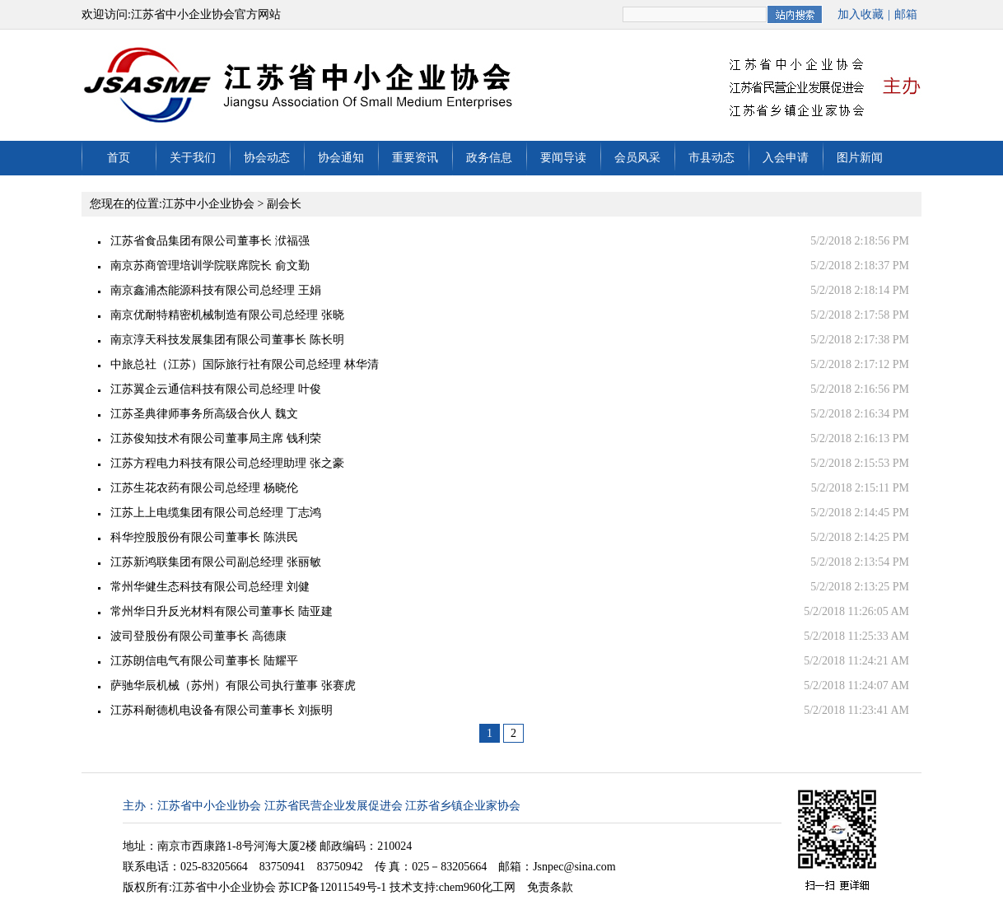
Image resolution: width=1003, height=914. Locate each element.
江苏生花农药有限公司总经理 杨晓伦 (204, 488)
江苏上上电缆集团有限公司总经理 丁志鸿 (215, 512)
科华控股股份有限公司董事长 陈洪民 (204, 537)
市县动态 (711, 158)
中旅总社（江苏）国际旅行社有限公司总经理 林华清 (244, 364)
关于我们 (193, 158)
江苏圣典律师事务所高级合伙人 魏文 (204, 414)
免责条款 (550, 887)
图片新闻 (860, 158)
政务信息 (489, 158)
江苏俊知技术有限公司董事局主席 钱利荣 (215, 438)
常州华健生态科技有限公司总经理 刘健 (210, 587)
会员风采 (637, 158)
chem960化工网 (477, 887)
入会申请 (786, 158)
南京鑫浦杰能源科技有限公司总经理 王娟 (215, 290)
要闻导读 (563, 158)
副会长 (284, 204)
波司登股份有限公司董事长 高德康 (198, 636)
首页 (118, 158)
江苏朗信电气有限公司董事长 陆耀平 (204, 661)
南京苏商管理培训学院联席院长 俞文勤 (210, 265)
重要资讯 (415, 158)
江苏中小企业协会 (208, 204)
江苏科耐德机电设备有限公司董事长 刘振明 (221, 710)
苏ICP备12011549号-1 (332, 887)
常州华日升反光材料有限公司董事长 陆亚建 (221, 611)
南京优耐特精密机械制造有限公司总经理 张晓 (227, 315)
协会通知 (341, 158)
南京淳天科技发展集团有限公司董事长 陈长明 (227, 339)
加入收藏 (860, 14)
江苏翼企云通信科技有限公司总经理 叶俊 (215, 389)
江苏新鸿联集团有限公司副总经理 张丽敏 (215, 562)
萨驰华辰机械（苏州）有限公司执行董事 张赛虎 (233, 685)
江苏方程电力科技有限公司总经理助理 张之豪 (227, 463)
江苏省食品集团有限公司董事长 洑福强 (210, 241)
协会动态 (267, 158)
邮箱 (905, 14)
